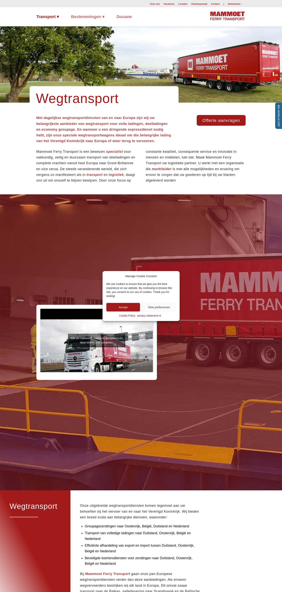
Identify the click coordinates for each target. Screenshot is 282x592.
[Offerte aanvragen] (221, 120)
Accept (123, 307)
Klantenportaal (199, 4)
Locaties (183, 4)
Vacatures (169, 4)
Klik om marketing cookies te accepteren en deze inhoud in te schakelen (96, 340)
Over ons (155, 4)
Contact (215, 4)
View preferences (159, 307)
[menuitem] (155, 4)
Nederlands (234, 4)
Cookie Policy (127, 315)
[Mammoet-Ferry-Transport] (227, 15)
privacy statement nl (149, 315)
